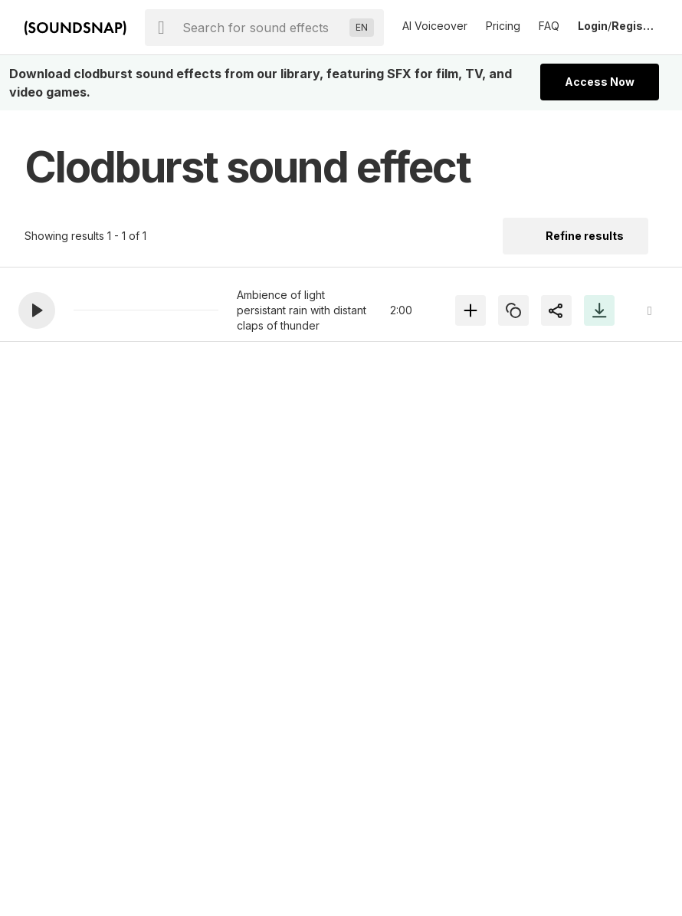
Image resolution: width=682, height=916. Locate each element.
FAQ (549, 25)
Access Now (599, 81)
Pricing (503, 25)
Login (593, 25)
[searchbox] (262, 27)
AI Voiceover (434, 25)
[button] (36, 310)
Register (634, 25)
